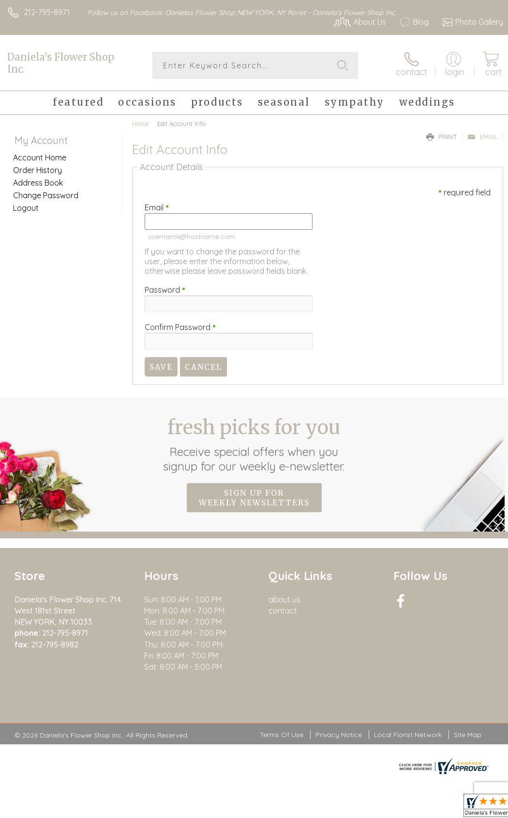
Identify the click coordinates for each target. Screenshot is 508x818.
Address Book (38, 183)
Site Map (467, 734)
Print (441, 136)
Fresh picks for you (254, 444)
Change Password (45, 195)
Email (482, 136)
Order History (37, 170)
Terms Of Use (281, 734)
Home (140, 123)
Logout (26, 208)
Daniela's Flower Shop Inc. (60, 63)
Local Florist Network (408, 734)
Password (165, 290)
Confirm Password (180, 327)
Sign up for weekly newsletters (254, 497)
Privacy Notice (338, 734)
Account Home (39, 157)
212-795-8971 (47, 12)
